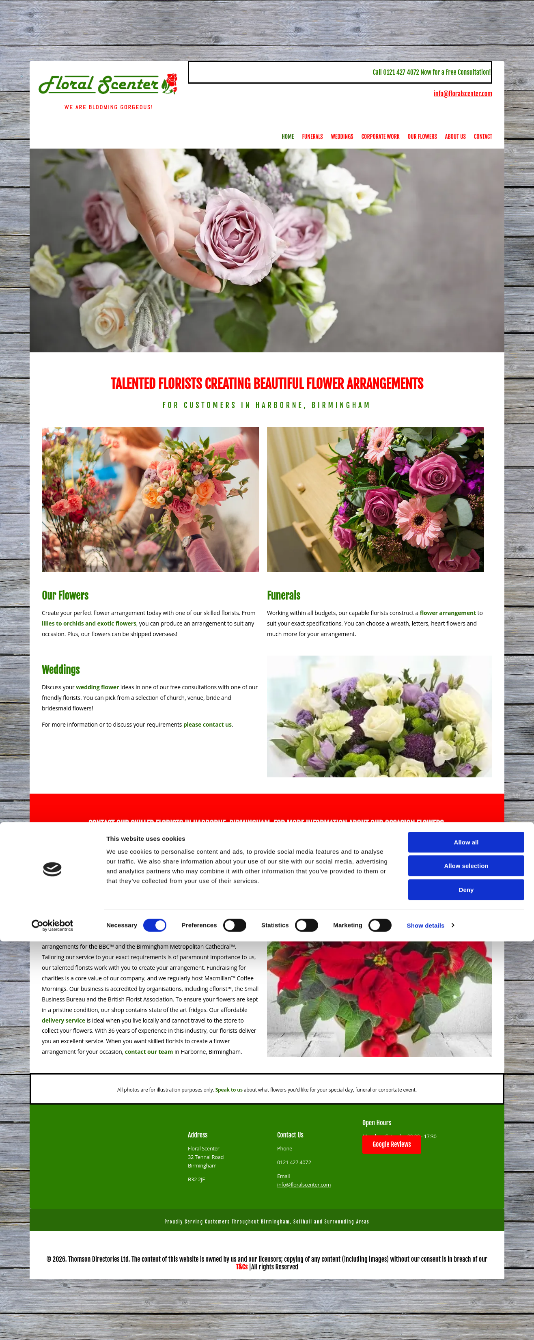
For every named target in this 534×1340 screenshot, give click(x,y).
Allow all (466, 1240)
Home (288, 136)
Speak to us (229, 1089)
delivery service (63, 1020)
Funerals (312, 136)
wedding (53, 915)
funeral (204, 915)
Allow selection (466, 1264)
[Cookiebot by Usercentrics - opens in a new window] (52, 1324)
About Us (455, 136)
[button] (391, 1144)
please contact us (207, 724)
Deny (466, 1288)
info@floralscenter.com (463, 94)
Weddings (342, 136)
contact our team (149, 1051)
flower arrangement (448, 613)
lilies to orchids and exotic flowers (89, 623)
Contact (483, 136)
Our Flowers (422, 136)
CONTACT (101, 824)
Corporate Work (381, 136)
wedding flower (97, 687)
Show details (426, 1324)
